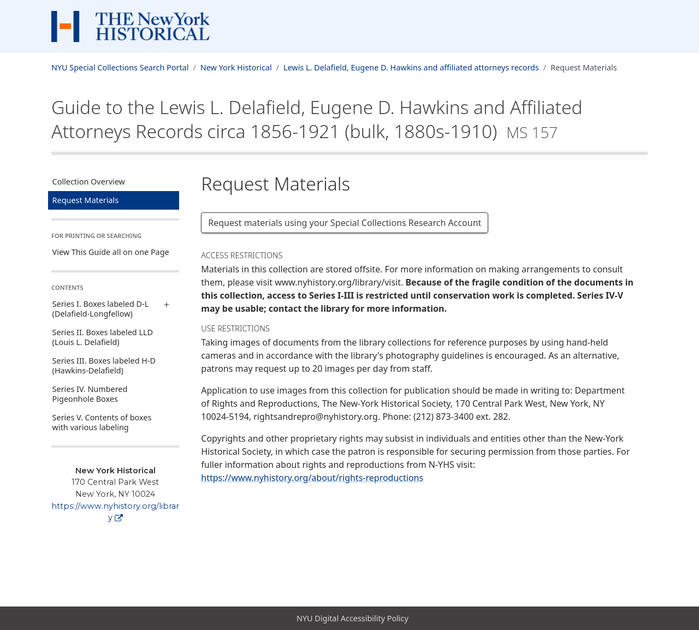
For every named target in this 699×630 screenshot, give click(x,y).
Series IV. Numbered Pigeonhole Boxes (90, 394)
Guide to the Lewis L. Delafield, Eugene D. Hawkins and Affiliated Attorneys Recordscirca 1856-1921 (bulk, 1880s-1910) (317, 119)
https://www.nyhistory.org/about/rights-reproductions (312, 478)
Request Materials (85, 200)
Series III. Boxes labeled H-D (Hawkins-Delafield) (104, 365)
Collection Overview (88, 181)
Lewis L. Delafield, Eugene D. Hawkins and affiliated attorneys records (411, 67)
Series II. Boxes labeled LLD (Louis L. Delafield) (102, 337)
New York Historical (236, 67)
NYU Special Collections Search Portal (119, 67)
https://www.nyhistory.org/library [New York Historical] (115, 512)
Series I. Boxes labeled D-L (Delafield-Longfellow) (100, 309)
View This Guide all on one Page (110, 252)
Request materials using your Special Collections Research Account (344, 223)
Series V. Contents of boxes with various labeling (102, 422)
